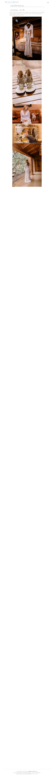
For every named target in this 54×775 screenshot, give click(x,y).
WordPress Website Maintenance (27, 773)
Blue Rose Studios (19, 773)
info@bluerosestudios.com (32, 771)
